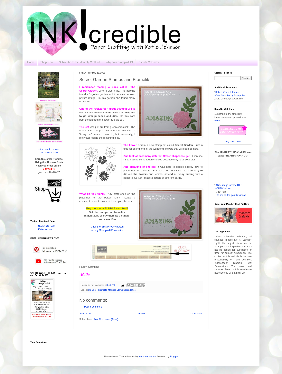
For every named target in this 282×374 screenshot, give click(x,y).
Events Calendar (149, 62)
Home (30, 62)
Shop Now (46, 62)
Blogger (174, 356)
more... (218, 120)
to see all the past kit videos (231, 195)
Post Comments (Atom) (106, 319)
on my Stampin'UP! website (107, 230)
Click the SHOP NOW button (107, 226)
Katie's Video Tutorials (227, 92)
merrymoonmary (146, 356)
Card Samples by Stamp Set (230, 95)
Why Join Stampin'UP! (119, 62)
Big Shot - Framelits (97, 290)
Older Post (196, 313)
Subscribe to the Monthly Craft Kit (79, 62)
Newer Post (86, 313)
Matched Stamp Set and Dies (122, 290)
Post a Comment (93, 306)
